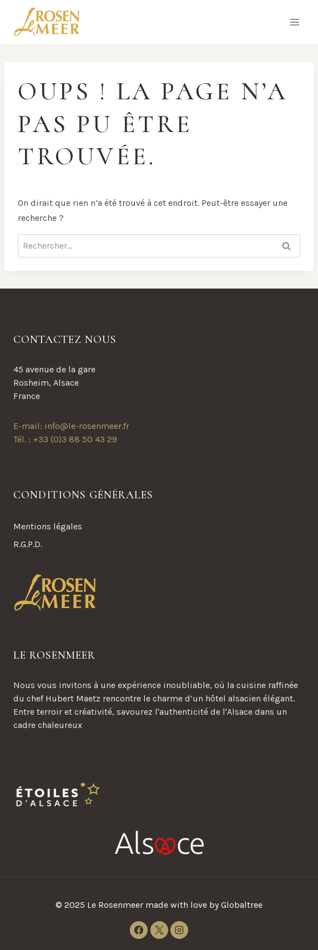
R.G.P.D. (27, 544)
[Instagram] (179, 930)
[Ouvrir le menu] (294, 22)
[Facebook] (139, 930)
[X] (159, 930)
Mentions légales (47, 526)
